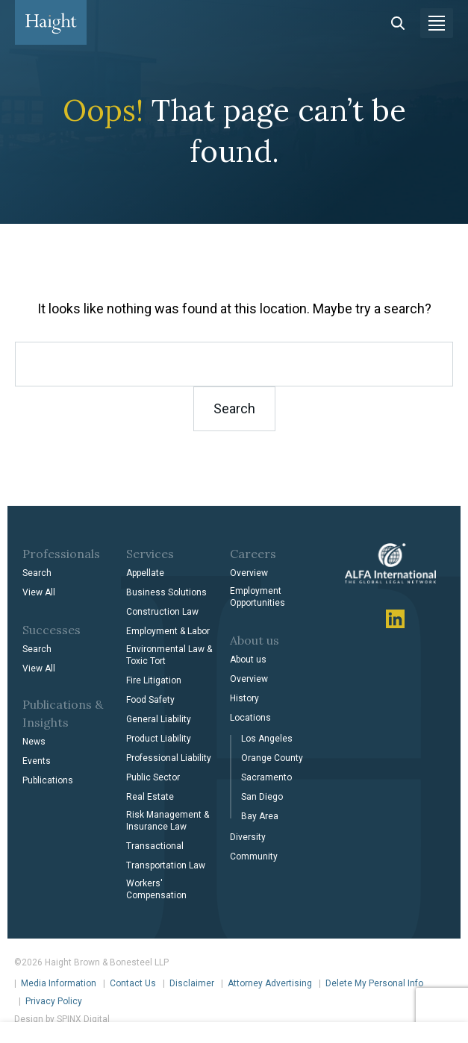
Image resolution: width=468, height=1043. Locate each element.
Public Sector (153, 777)
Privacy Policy (53, 1001)
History (244, 698)
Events (36, 761)
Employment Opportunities (257, 597)
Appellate (145, 573)
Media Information (58, 983)
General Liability (158, 719)
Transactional (155, 846)
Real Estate (150, 797)
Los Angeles (267, 738)
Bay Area (259, 816)
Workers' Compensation (156, 889)
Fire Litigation (153, 680)
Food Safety (150, 700)
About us (248, 659)
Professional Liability (168, 758)
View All (38, 592)
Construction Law (162, 612)
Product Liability (158, 738)
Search (37, 573)
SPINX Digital (83, 1019)
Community (254, 856)
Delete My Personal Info (374, 983)
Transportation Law (165, 865)
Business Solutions (166, 592)
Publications (47, 780)
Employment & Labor (168, 631)
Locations (250, 717)
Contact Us (133, 983)
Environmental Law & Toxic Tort (169, 655)
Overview (249, 573)
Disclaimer (191, 983)
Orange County (272, 758)
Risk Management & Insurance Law (167, 820)
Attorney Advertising (270, 983)
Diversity (248, 837)
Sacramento (266, 777)
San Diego (262, 797)
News (34, 741)
